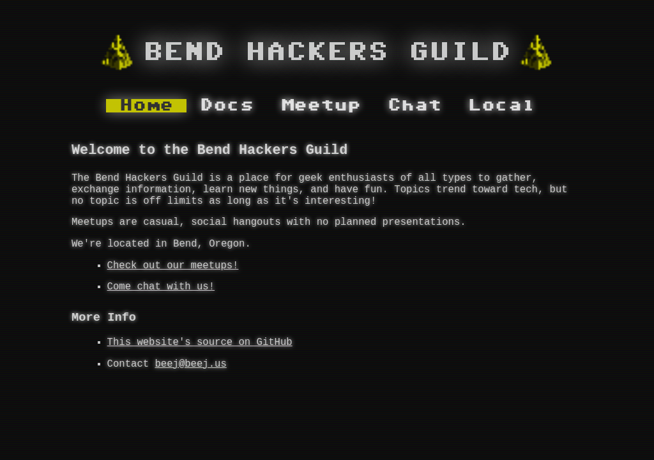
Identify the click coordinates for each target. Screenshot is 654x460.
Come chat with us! (161, 306)
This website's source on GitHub (200, 366)
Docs (226, 105)
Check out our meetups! (173, 282)
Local (502, 105)
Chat (414, 105)
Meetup (320, 105)
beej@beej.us (190, 390)
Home (146, 105)
